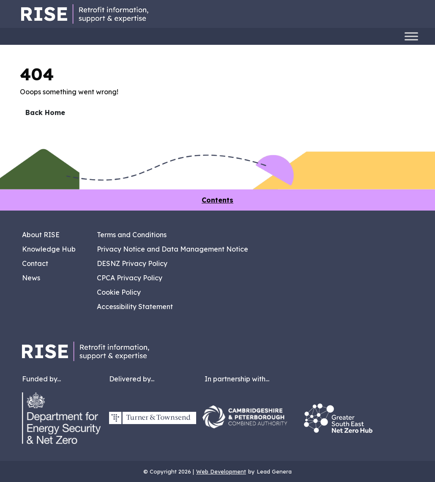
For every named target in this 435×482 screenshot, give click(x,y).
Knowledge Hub (49, 249)
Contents (217, 200)
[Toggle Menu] (411, 36)
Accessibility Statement (135, 306)
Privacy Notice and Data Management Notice (172, 249)
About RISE (41, 234)
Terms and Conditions (132, 234)
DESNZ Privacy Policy (132, 263)
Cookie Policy (119, 292)
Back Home (45, 112)
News (31, 278)
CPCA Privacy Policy (129, 278)
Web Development (221, 471)
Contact (35, 263)
